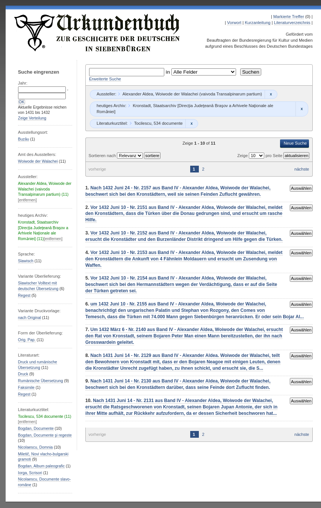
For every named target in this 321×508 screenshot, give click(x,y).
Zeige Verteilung (32, 118)
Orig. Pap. (27, 340)
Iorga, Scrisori (30, 473)
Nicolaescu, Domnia (35, 447)
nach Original (29, 318)
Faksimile (26, 388)
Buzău (23, 139)
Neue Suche (295, 143)
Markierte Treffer (288, 16)
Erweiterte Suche (105, 79)
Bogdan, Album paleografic (41, 466)
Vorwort (234, 22)
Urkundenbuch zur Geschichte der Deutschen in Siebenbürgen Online (97, 32)
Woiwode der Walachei (38, 161)
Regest (24, 295)
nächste (301, 169)
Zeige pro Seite (260, 155)
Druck (23, 374)
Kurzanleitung (257, 22)
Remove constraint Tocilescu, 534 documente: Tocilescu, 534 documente (191, 123)
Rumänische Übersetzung (40, 381)
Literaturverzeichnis (292, 22)
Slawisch (25, 261)
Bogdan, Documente (36, 428)
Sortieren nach (102, 155)
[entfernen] (27, 200)
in (169, 72)
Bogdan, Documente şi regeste (45, 435)
